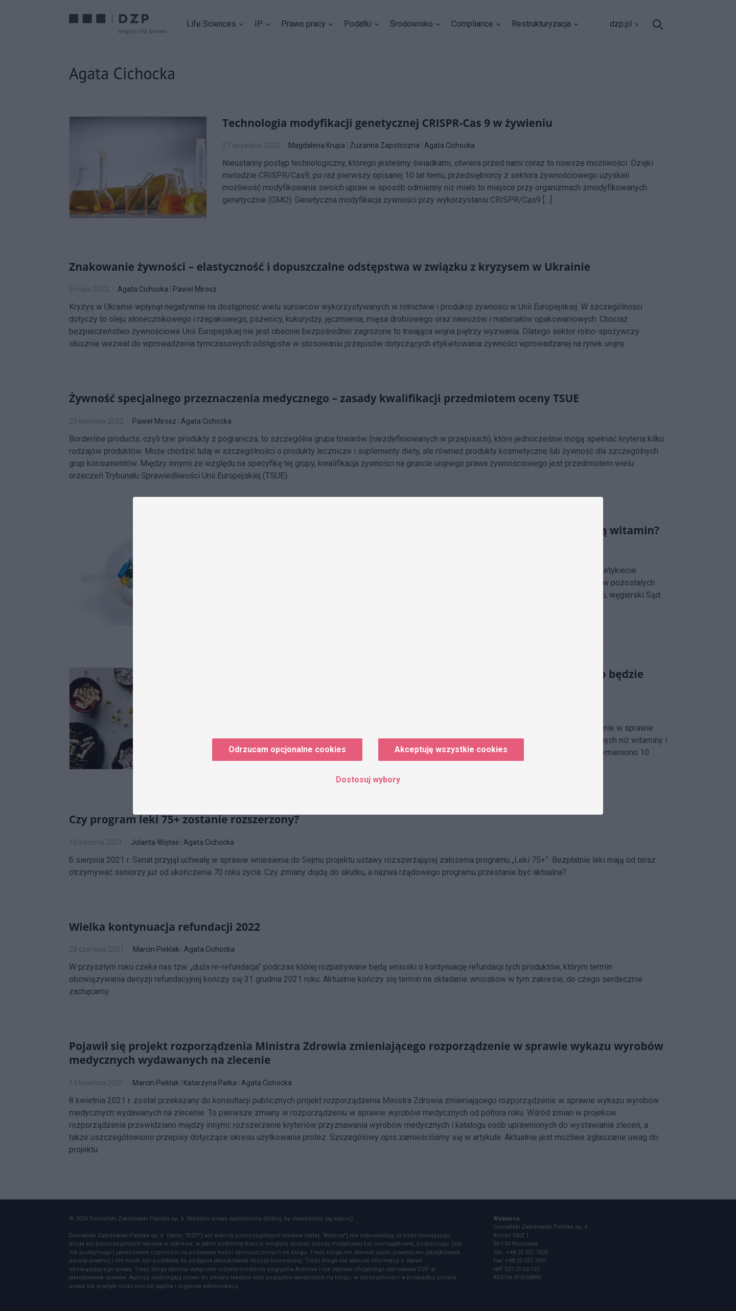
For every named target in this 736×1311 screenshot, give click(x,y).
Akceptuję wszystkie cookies (451, 749)
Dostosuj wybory (368, 779)
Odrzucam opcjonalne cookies (287, 749)
